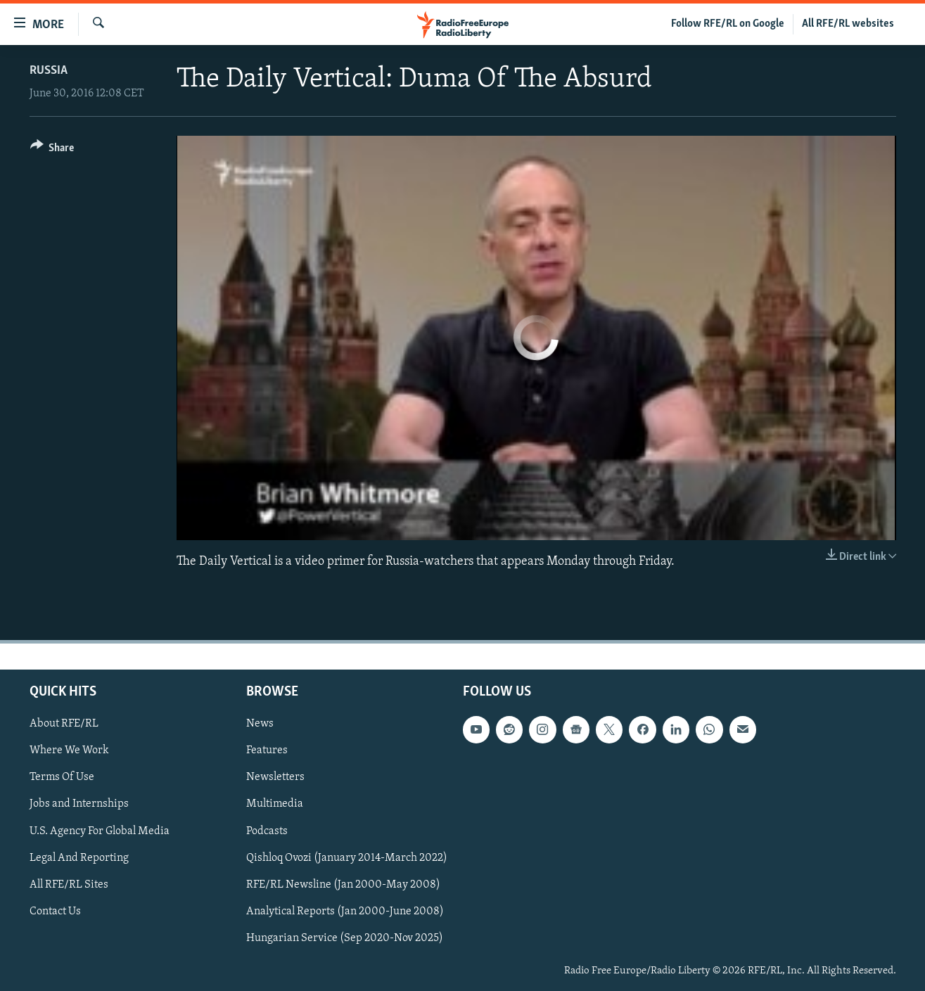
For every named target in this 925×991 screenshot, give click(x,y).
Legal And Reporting (79, 858)
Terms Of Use (62, 778)
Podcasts (267, 831)
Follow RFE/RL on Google (727, 24)
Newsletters (275, 778)
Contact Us (55, 911)
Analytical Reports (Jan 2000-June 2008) (345, 911)
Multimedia (274, 804)
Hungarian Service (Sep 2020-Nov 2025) (344, 938)
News (260, 723)
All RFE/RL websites (848, 24)
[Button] (52, 150)
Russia (49, 70)
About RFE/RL (64, 723)
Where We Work (69, 751)
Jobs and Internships (79, 804)
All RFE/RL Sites (69, 884)
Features (267, 751)
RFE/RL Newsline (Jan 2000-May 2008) (343, 884)
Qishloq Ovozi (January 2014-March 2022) (346, 858)
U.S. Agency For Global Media (100, 831)
